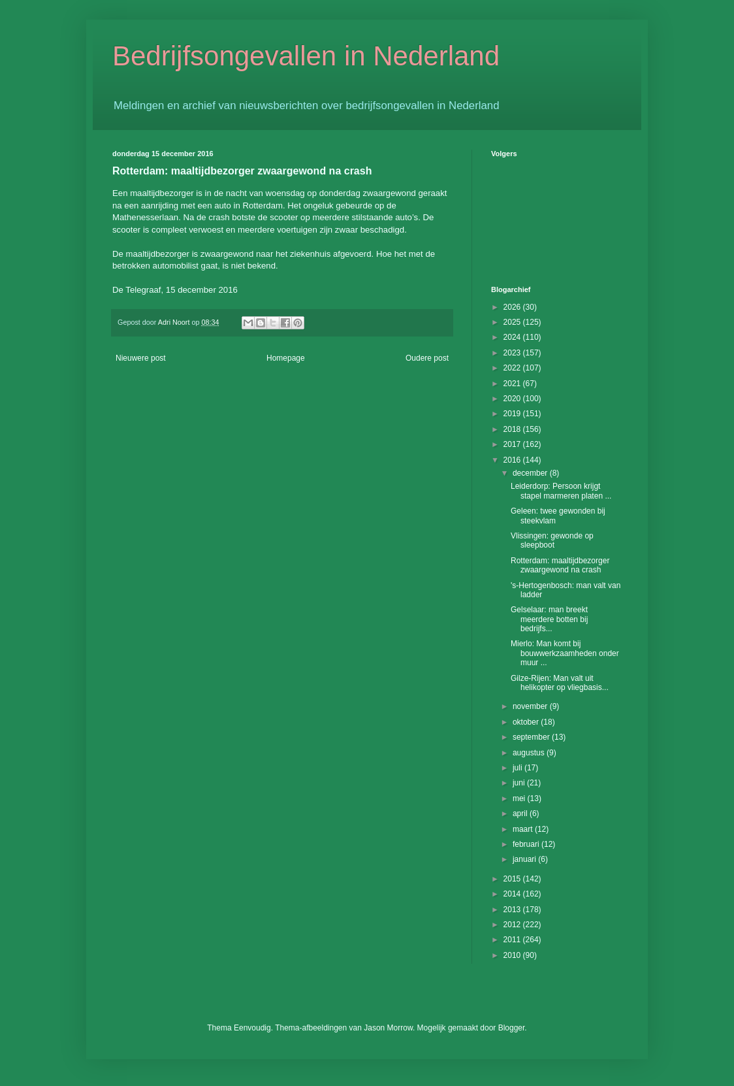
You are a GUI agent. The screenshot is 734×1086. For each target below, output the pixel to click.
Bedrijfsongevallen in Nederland (306, 56)
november (531, 706)
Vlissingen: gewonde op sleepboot (552, 540)
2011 (513, 939)
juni (520, 782)
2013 (513, 909)
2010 (513, 955)
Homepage (285, 358)
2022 (513, 367)
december (531, 473)
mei (520, 798)
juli (518, 767)
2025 (513, 322)
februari (527, 844)
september (532, 737)
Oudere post (427, 358)
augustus (530, 752)
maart (524, 829)
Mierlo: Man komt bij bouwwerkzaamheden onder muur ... (565, 653)
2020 (513, 398)
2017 (513, 444)
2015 (513, 878)
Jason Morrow (388, 1027)
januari (525, 859)
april (521, 813)
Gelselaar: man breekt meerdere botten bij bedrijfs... (549, 619)
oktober (527, 722)
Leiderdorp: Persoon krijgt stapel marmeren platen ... (561, 491)
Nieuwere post (141, 358)
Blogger (511, 1027)
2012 (513, 924)
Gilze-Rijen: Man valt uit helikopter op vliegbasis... (560, 683)
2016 (513, 460)
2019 (513, 413)
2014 (513, 893)
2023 (513, 352)
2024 (513, 337)
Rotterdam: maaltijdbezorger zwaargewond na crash (560, 565)
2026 (513, 307)
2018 (513, 429)
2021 (513, 383)
